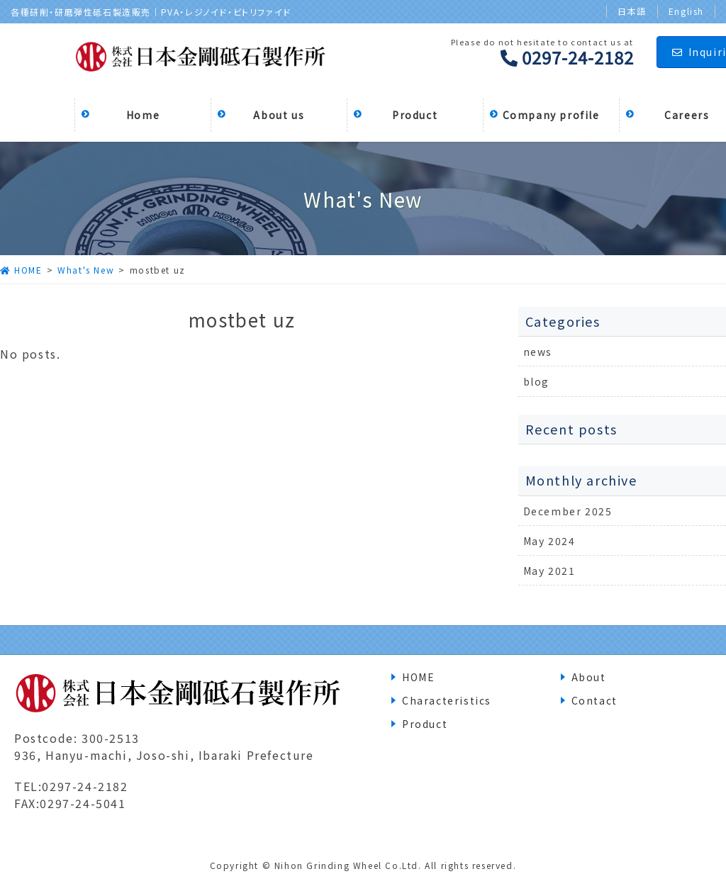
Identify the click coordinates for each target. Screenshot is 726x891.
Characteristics (446, 700)
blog (536, 381)
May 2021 (549, 571)
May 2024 (549, 541)
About (588, 677)
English (686, 11)
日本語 (632, 11)
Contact (594, 700)
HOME (418, 677)
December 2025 (568, 511)
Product (424, 724)
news (537, 351)
